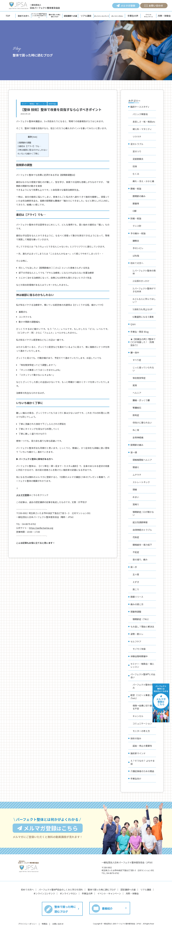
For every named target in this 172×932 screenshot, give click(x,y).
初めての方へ (136, 263)
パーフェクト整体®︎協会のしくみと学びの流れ (61, 889)
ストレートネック (141, 482)
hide (35, 136)
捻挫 (135, 166)
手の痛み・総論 (138, 233)
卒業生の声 (133, 15)
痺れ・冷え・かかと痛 (143, 181)
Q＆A (132, 324)
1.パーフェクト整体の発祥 (144, 272)
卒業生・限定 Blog (139, 331)
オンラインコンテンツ (44, 893)
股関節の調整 (24, 142)
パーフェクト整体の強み (143, 686)
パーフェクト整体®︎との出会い (142, 676)
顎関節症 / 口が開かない (143, 513)
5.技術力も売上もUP (142, 309)
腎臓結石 (137, 407)
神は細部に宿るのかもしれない (32, 149)
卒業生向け (135, 778)
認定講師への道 (128, 889)
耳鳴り (136, 504)
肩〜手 (133, 567)
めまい (136, 497)
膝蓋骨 (136, 203)
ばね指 (136, 255)
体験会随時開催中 (139, 656)
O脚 (134, 210)
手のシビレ (138, 248)
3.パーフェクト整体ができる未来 (144, 290)
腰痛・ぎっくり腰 (141, 400)
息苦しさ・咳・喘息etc (144, 121)
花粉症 (136, 537)
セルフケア (135, 641)
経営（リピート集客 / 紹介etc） (142, 696)
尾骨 (135, 385)
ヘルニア (137, 392)
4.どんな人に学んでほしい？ (144, 300)
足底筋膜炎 (138, 158)
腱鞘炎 (136, 240)
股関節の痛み (136, 444)
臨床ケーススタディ (140, 106)
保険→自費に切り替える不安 (143, 707)
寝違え (136, 467)
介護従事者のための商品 (142, 771)
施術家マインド (138, 753)
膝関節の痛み (139, 196)
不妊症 (136, 552)
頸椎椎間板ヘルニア (142, 459)
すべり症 (137, 360)
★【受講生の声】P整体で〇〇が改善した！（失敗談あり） (142, 342)
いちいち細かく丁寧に (28, 153)
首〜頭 (133, 452)
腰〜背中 (134, 352)
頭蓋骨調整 (135, 611)
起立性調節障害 (140, 522)
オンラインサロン (68, 893)
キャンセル (138, 716)
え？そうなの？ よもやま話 (142, 762)
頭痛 (135, 489)
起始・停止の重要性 (142, 745)
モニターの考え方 (141, 731)
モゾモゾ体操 (139, 648)
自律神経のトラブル (142, 529)
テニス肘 (137, 225)
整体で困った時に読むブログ (102, 889)
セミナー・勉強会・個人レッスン (34, 104)
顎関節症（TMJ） (141, 619)
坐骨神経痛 (138, 437)
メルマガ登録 (126, 5)
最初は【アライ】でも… (29, 146)
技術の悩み (53, 104)
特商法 (44, 923)
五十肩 (136, 574)
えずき (136, 582)
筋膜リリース (136, 596)
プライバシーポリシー (27, 923)
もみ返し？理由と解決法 (142, 626)
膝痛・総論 (135, 188)
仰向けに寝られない (142, 422)
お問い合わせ (153, 5)
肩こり (136, 589)
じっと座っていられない (143, 369)
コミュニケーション (142, 723)
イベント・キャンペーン (109, 893)
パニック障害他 (140, 114)
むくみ (136, 173)
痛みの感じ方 (136, 604)
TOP (8, 15)
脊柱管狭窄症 (139, 378)
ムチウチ (137, 474)
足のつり (137, 151)
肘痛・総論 (135, 218)
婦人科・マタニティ (142, 129)
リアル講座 (86, 15)
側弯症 (136, 415)
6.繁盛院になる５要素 (143, 316)
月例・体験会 (164, 15)
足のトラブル (136, 144)
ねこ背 (136, 430)
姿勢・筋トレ (136, 634)
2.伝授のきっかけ (141, 280)
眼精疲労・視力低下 (142, 544)
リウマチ (137, 136)
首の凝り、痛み (140, 559)
